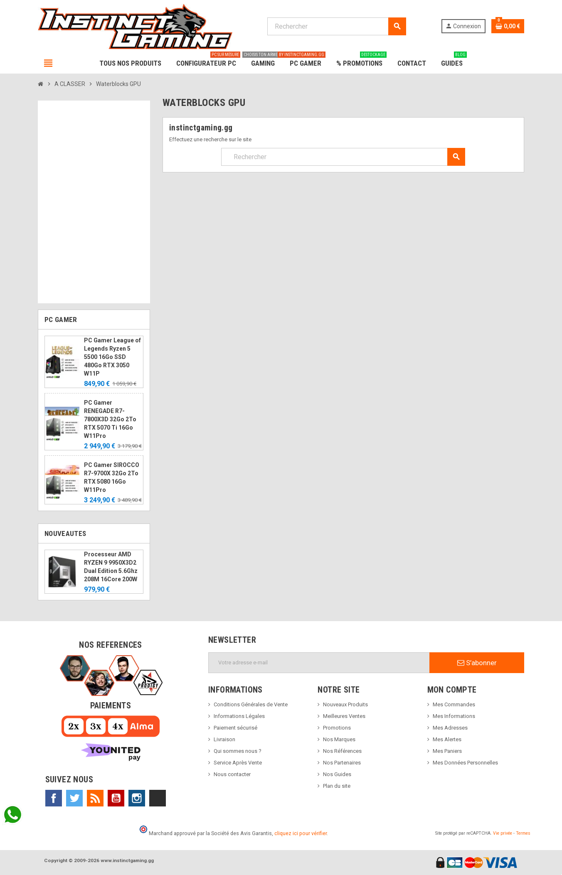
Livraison (224, 739)
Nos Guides (337, 774)
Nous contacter (232, 774)
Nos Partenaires (342, 762)
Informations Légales (239, 716)
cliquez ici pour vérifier (300, 833)
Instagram (136, 798)
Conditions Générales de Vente (251, 704)
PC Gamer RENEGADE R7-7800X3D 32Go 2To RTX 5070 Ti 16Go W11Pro (110, 419)
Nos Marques (339, 739)
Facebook (53, 798)
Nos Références (342, 751)
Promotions (337, 728)
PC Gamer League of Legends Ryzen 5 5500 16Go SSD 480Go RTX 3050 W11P (112, 357)
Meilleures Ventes (344, 716)
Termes (523, 833)
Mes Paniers (447, 751)
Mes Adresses (450, 728)
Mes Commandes (454, 704)
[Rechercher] (336, 26)
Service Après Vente (238, 762)
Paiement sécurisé (235, 728)
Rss (95, 798)
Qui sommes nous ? (237, 751)
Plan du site (336, 786)
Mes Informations (454, 716)
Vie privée (502, 833)
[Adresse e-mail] (319, 662)
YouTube (116, 798)
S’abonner (477, 663)
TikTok (157, 798)
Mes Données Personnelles (465, 762)
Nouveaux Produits (345, 704)
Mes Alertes (447, 739)
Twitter (74, 798)
